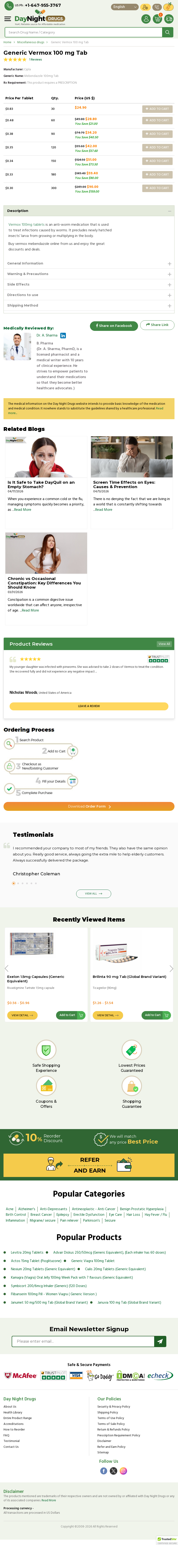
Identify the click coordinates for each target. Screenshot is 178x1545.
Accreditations (14, 1429)
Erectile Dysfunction (89, 1220)
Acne (10, 1214)
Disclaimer (104, 1447)
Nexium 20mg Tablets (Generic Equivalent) (43, 1275)
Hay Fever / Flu (156, 1220)
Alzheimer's (26, 1214)
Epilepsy (63, 1220)
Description (17, 211)
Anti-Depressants (53, 1214)
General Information (25, 263)
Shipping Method (22, 305)
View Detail (20, 1021)
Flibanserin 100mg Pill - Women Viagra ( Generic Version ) (54, 1300)
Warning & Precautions (27, 274)
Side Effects (18, 284)
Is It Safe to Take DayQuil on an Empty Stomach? (41, 490)
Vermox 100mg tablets (26, 225)
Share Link (157, 325)
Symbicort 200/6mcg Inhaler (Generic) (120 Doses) (49, 1291)
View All (164, 649)
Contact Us (11, 1453)
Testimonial (12, 1447)
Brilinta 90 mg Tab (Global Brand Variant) (129, 982)
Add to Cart (157, 109)
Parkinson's (91, 1226)
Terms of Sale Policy (111, 1429)
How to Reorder (14, 1435)
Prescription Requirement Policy (118, 1441)
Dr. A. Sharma (47, 335)
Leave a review (89, 711)
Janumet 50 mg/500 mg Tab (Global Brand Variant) (49, 1308)
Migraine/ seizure (43, 1226)
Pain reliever (69, 1226)
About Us (10, 1412)
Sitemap (103, 1458)
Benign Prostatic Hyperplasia (142, 1214)
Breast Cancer (41, 1220)
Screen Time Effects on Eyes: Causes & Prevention (124, 490)
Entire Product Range (18, 1424)
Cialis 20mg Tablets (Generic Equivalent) (115, 1275)
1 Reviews (35, 59)
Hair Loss (133, 1220)
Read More (22, 515)
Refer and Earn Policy (111, 1453)
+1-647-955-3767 (43, 5)
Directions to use (22, 295)
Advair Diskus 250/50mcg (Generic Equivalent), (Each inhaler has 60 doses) (109, 1258)
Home (7, 42)
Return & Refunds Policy (113, 1435)
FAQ (6, 1441)
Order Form (87, 812)
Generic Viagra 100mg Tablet (93, 1267)
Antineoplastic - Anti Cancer (93, 1214)
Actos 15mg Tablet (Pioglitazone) (36, 1267)
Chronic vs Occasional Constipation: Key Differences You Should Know (44, 588)
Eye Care (115, 1220)
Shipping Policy (107, 1418)
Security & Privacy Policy (113, 1412)
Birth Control (16, 1220)
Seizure (110, 1226)
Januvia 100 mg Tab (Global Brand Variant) (129, 1308)
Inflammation (15, 1226)
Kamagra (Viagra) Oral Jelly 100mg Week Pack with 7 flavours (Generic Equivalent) (72, 1283)
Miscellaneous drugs (30, 42)
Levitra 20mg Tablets (27, 1258)
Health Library (13, 1418)
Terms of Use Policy (110, 1424)
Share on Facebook (113, 325)
